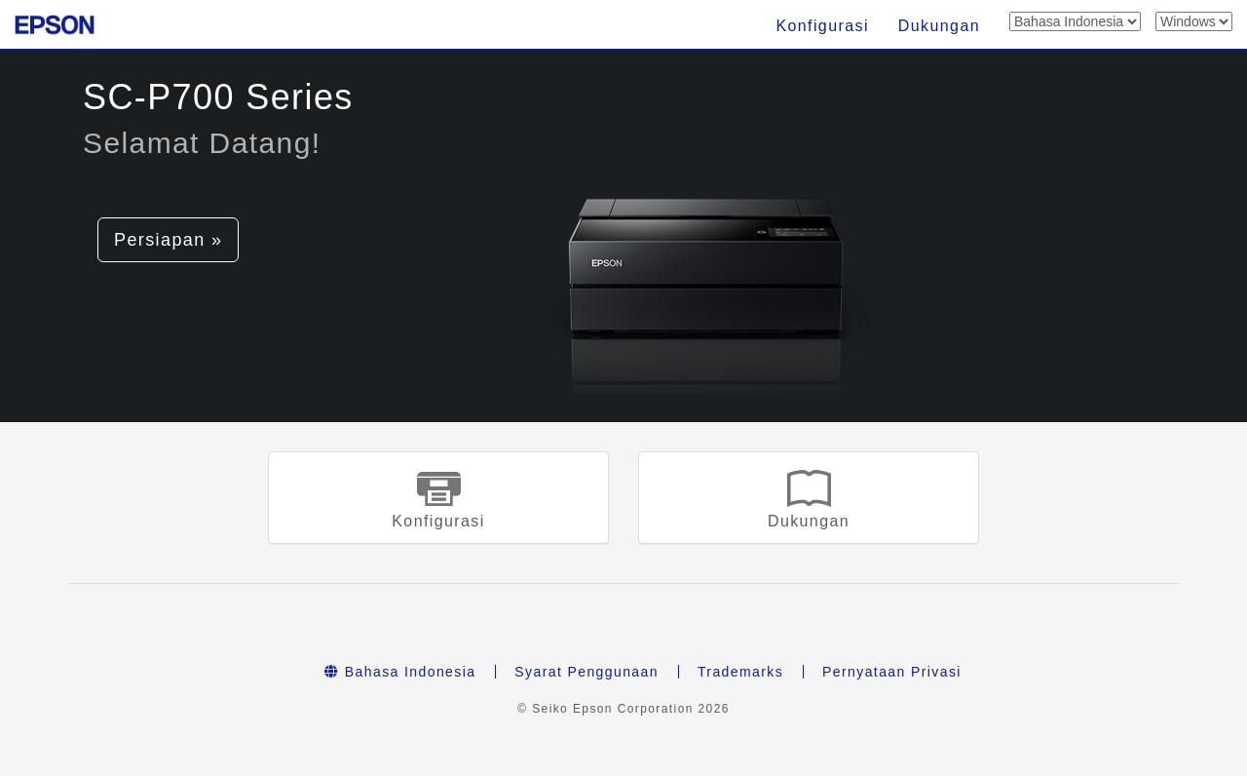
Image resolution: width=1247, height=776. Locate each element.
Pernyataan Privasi (892, 671)
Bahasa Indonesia (399, 671)
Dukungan (939, 26)
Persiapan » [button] (168, 240)
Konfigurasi (821, 26)
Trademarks (740, 671)
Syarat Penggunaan (586, 671)
